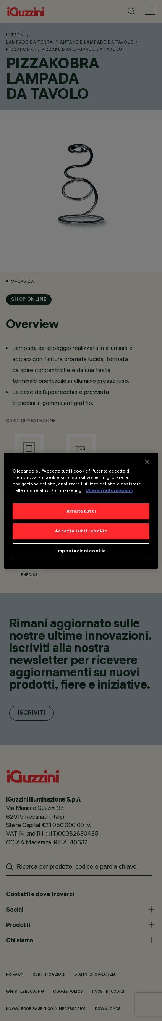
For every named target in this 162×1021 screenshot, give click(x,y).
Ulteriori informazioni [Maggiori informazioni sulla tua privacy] (109, 490)
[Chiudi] (147, 461)
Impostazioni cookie (81, 550)
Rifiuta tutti (81, 511)
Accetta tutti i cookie (81, 531)
